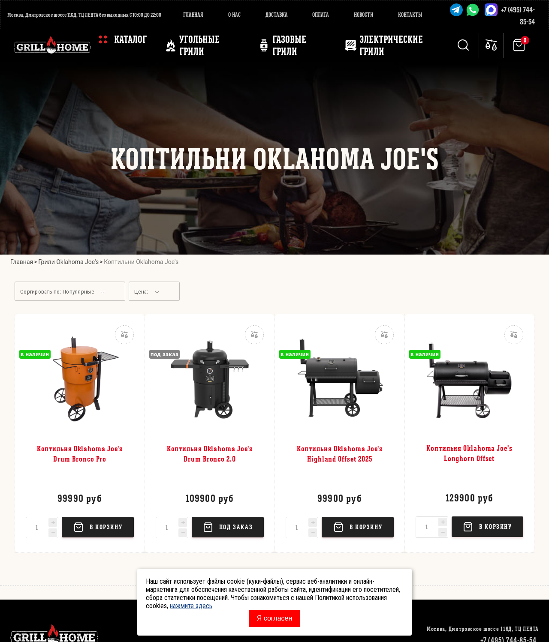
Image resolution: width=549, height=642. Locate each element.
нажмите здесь (191, 606)
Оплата (320, 15)
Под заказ (228, 527)
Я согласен (275, 618)
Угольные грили (199, 45)
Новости (363, 15)
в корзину (97, 527)
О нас (234, 15)
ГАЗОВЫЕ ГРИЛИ (289, 45)
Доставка (276, 15)
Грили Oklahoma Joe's (68, 261)
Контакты (410, 15)
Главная (193, 15)
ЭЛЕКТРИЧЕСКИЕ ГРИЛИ (391, 45)
